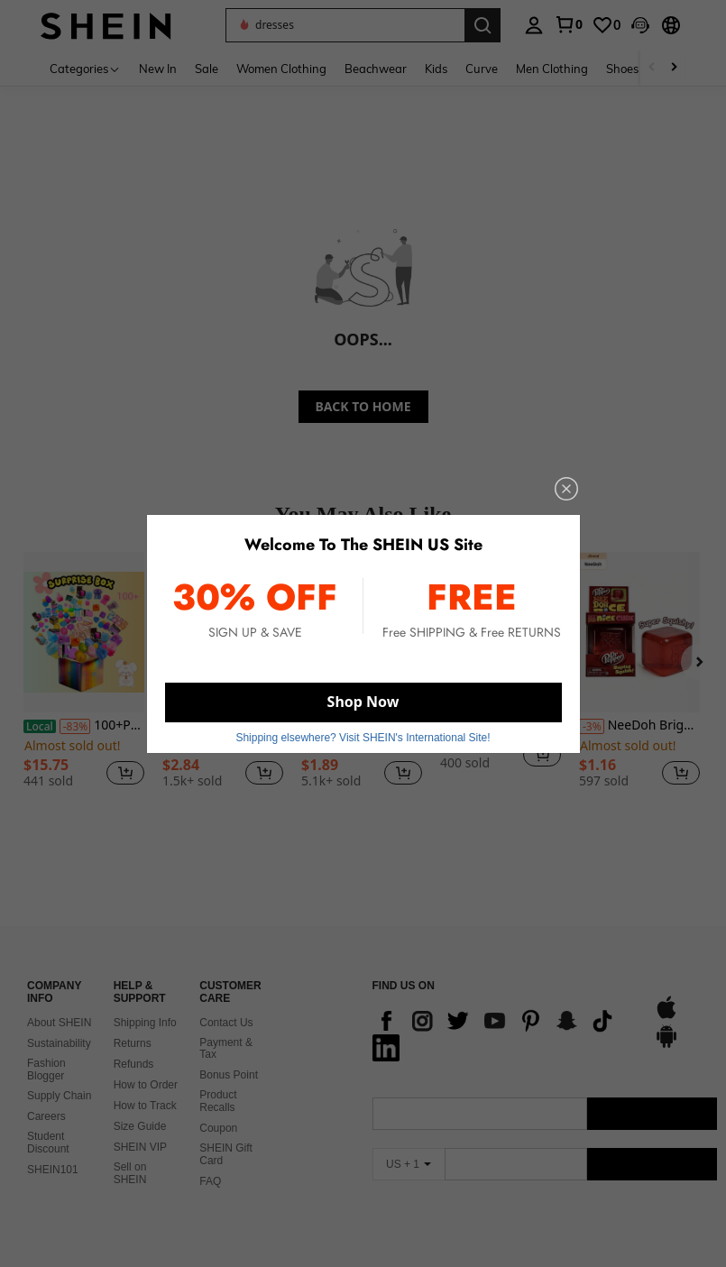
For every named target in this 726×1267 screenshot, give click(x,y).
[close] (566, 488)
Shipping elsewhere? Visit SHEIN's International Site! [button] (362, 737)
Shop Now (363, 702)
